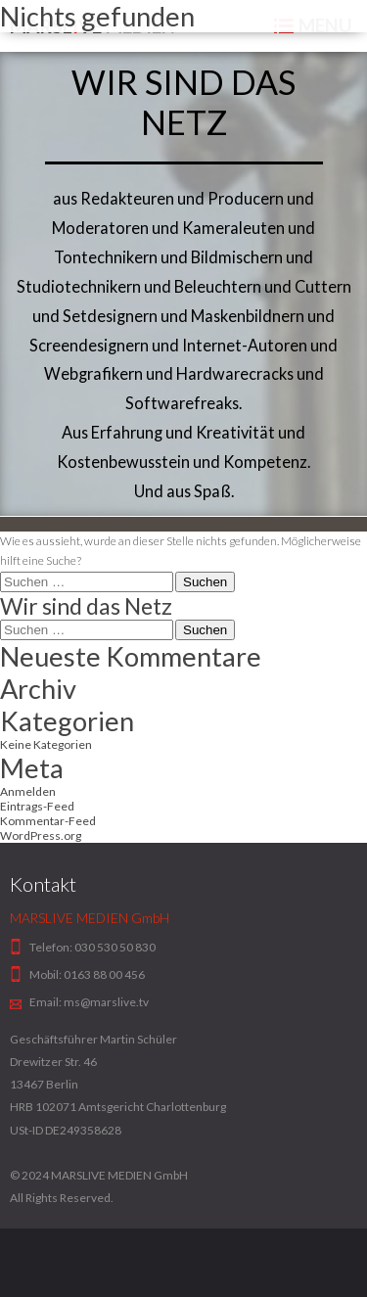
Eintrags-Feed (37, 806)
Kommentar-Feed (48, 820)
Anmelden (28, 791)
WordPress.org (40, 835)
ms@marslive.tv (106, 1002)
